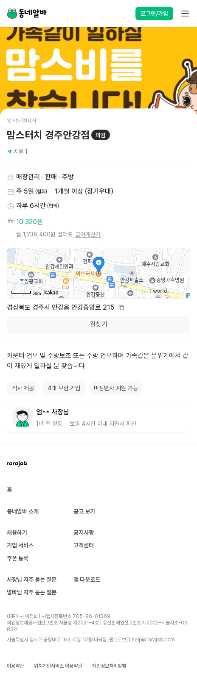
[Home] (27, 13)
